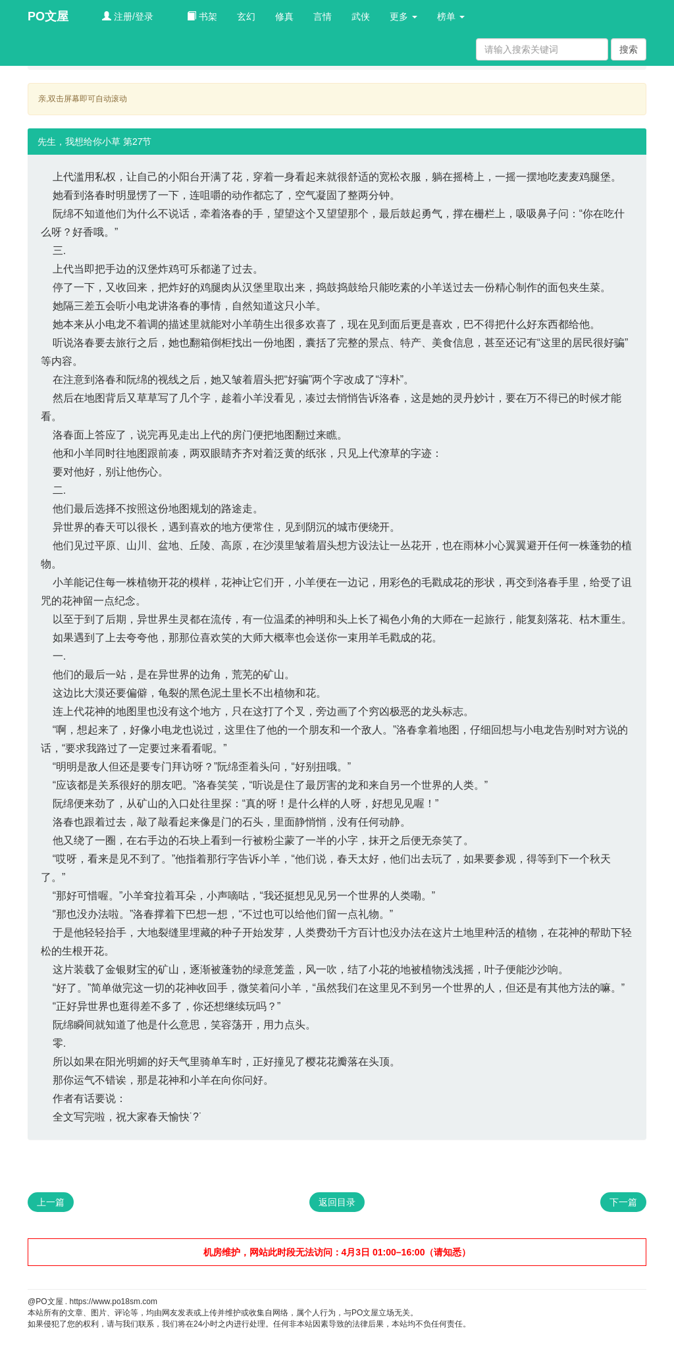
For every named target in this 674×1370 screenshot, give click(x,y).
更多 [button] (403, 16)
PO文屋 (48, 16)
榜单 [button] (451, 16)
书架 (202, 16)
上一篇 (51, 1202)
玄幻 (246, 16)
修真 (284, 16)
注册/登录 (127, 16)
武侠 (360, 16)
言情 (322, 16)
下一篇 (623, 1202)
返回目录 (337, 1202)
